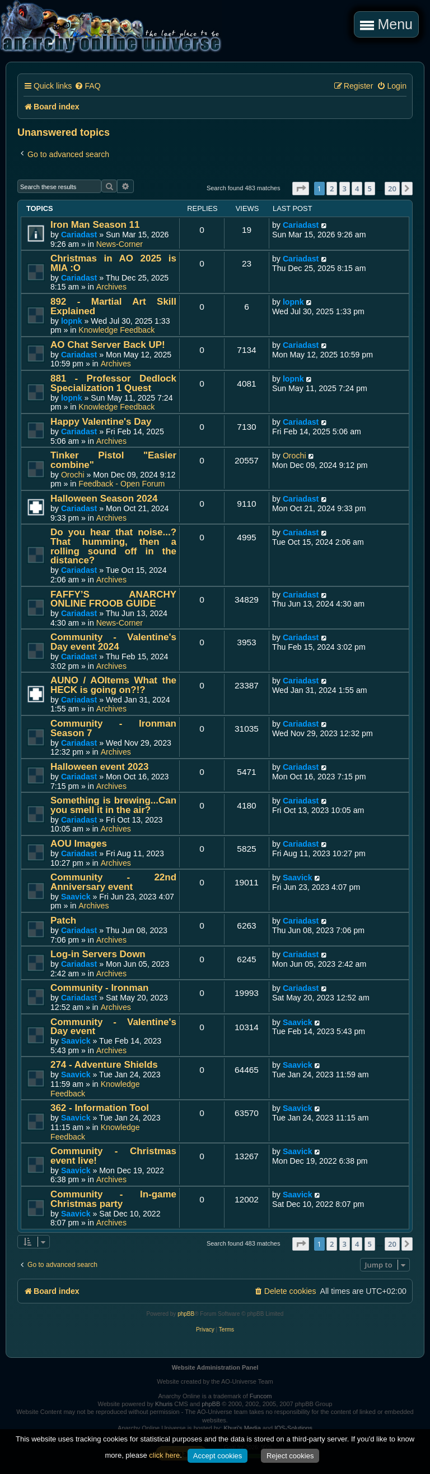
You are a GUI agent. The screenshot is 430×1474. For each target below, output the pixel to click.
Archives (111, 286)
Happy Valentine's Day (100, 421)
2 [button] (332, 188)
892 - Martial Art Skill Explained (113, 306)
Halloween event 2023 (99, 766)
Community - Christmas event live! (113, 1156)
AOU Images (78, 843)
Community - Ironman (99, 987)
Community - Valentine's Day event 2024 (113, 642)
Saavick (76, 896)
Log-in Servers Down (98, 954)
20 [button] (392, 188)
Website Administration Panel (215, 1367)
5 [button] (370, 188)
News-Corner (119, 244)
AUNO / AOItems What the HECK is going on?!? (113, 685)
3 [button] (345, 188)
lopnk (71, 320)
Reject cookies (290, 1456)
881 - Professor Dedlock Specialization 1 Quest (113, 383)
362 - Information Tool (99, 1108)
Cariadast (79, 234)
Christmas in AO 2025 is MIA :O (113, 263)
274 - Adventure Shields (104, 1064)
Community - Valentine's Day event (113, 1027)
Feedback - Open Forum (121, 483)
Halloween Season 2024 (103, 498)
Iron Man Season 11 (94, 224)
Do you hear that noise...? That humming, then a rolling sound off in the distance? (113, 546)
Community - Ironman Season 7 (113, 728)
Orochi (73, 474)
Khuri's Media (241, 1428)
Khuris (163, 1403)
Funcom (261, 1396)
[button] (300, 188)
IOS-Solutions (293, 1428)
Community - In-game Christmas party (113, 1199)
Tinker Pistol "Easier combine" (113, 460)
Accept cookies (217, 1456)
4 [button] (357, 188)
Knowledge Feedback (116, 329)
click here (164, 1455)
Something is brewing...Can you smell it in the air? (113, 805)
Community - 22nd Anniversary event (113, 882)
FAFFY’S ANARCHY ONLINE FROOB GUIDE (113, 599)
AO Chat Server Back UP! (107, 344)
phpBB (185, 1314)
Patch (63, 920)
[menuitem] (87, 86)
